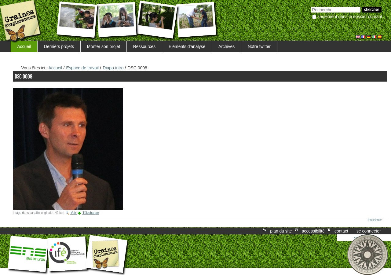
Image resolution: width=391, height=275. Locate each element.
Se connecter (368, 231)
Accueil (24, 46)
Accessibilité (313, 231)
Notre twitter (259, 46)
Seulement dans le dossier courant (349, 16)
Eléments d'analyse (187, 46)
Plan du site (281, 231)
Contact (341, 231)
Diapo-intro (113, 67)
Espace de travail (82, 67)
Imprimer (375, 220)
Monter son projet (103, 46)
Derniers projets (59, 46)
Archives (226, 46)
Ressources (144, 46)
